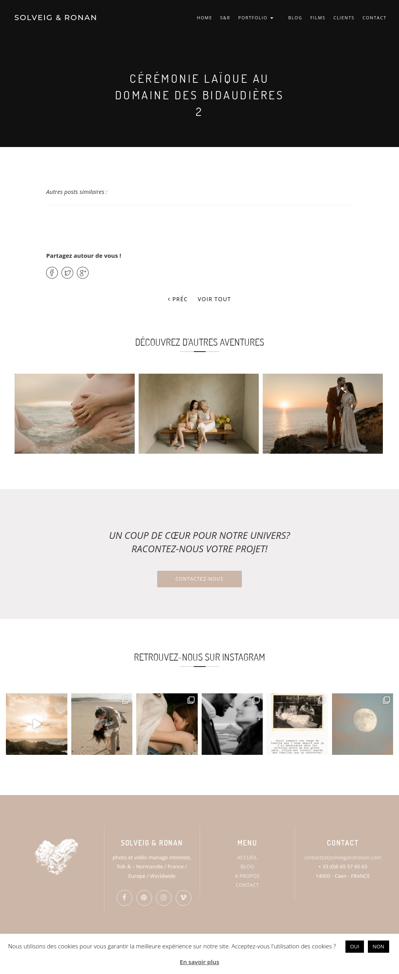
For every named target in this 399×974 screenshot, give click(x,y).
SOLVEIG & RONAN (56, 17)
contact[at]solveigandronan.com (342, 857)
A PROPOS (247, 875)
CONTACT (374, 17)
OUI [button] (354, 946)
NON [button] (378, 946)
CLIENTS (343, 17)
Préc (178, 299)
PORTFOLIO (255, 17)
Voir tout (214, 299)
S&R (225, 17)
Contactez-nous (199, 578)
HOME (204, 17)
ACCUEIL (247, 857)
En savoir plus (199, 962)
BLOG (295, 17)
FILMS (318, 17)
